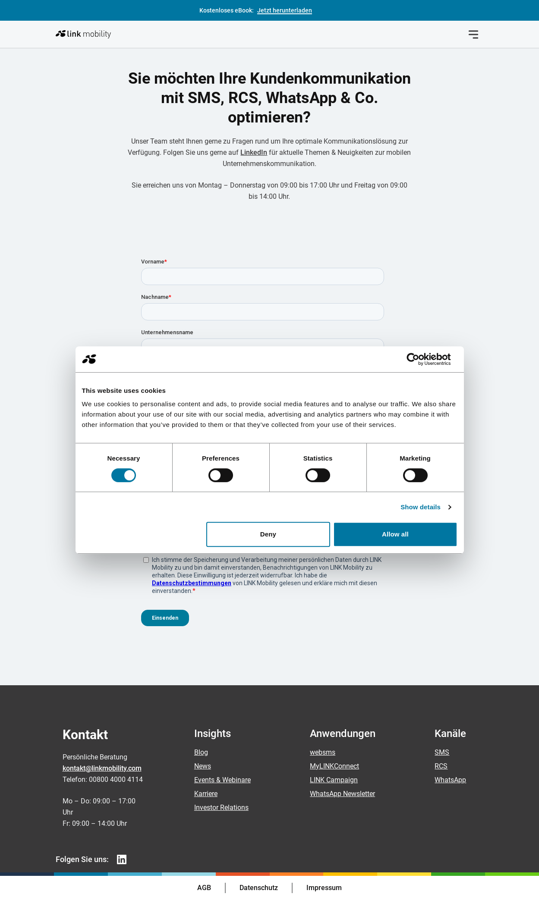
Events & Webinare (222, 780)
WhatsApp (450, 780)
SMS (442, 752)
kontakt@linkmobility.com (102, 768)
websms (322, 752)
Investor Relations (221, 807)
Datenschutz (259, 888)
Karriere (205, 794)
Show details (420, 507)
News (202, 766)
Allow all (395, 534)
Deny (268, 534)
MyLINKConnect (334, 766)
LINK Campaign (334, 780)
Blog (201, 752)
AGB (204, 888)
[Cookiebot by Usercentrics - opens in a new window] (419, 359)
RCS (441, 766)
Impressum (324, 888)
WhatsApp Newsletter (342, 794)
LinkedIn (253, 152)
